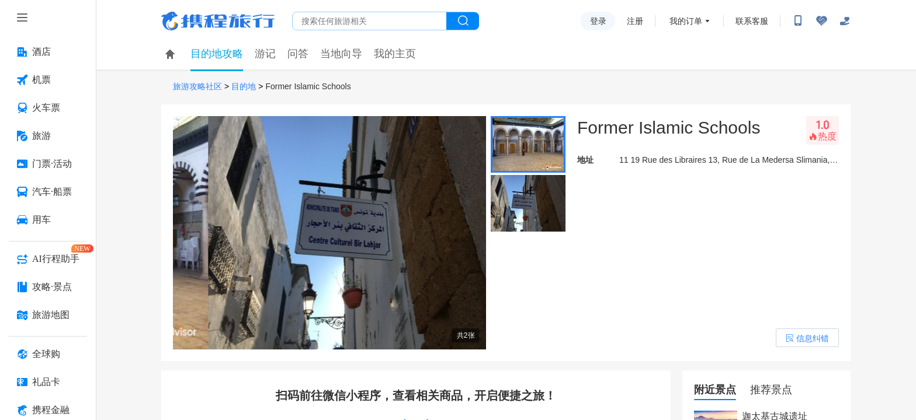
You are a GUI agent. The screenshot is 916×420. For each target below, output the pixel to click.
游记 (265, 54)
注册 (635, 21)
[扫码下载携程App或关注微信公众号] (798, 21)
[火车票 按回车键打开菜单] (48, 108)
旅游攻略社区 (197, 86)
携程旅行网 (218, 21)
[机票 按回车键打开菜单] (48, 80)
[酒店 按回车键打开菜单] (48, 52)
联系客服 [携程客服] (751, 21)
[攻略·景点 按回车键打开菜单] (48, 287)
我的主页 (395, 54)
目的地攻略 (216, 54)
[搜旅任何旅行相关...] (369, 21)
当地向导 (341, 54)
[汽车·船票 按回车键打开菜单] (48, 192)
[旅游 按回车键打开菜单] (48, 136)
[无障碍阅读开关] (821, 21)
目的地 (243, 86)
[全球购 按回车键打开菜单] (48, 354)
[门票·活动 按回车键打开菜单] (48, 164)
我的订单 (685, 21)
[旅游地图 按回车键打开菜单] (48, 315)
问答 (297, 54)
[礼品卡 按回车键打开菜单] (48, 382)
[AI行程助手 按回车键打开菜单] (48, 259)
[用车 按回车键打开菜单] (48, 220)
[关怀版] (845, 21)
